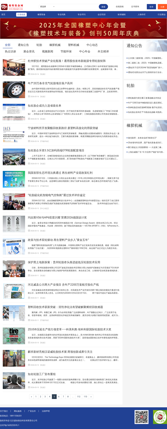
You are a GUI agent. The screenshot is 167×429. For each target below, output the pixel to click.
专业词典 (61, 14)
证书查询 (135, 6)
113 (85, 397)
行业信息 (21, 14)
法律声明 (46, 411)
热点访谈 (10, 51)
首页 (3, 14)
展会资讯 (29, 51)
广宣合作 (32, 411)
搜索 (103, 7)
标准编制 (122, 14)
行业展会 (162, 14)
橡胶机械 (55, 45)
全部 (7, 45)
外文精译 (103, 51)
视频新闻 (47, 51)
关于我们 (4, 411)
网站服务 (18, 411)
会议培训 (101, 14)
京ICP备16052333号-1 (9, 425)
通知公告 (23, 45)
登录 (151, 7)
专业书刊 (81, 14)
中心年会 (84, 51)
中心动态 (92, 45)
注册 (162, 7)
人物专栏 (142, 14)
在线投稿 (120, 6)
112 (78, 397)
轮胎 (39, 45)
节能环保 (66, 51)
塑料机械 (73, 45)
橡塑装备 (41, 14)
